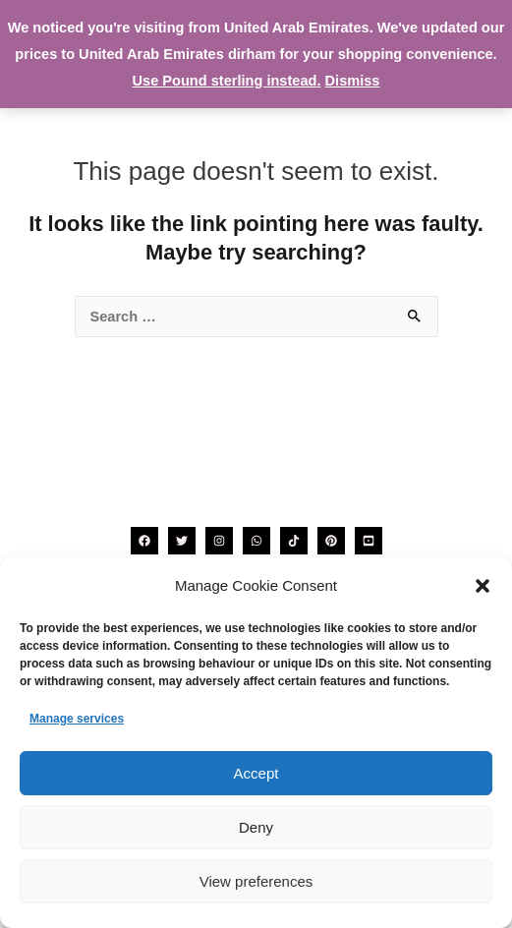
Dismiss (352, 80)
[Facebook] (144, 540)
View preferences (256, 881)
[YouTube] (368, 540)
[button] (482, 586)
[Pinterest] (331, 540)
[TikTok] (294, 540)
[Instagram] (219, 540)
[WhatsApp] (256, 540)
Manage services (76, 718)
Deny (256, 827)
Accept (256, 773)
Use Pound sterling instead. (227, 80)
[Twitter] (182, 540)
